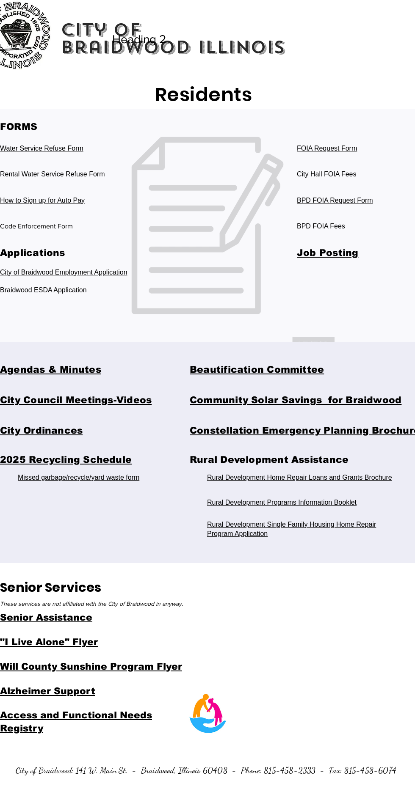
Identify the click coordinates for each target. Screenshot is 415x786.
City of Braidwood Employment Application (63, 272)
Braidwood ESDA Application (43, 290)
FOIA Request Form (327, 148)
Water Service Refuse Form (41, 148)
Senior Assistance (46, 617)
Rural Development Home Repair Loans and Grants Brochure (299, 477)
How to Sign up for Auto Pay (42, 200)
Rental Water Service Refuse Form (52, 174)
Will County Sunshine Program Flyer (91, 666)
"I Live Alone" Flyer (49, 642)
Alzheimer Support (47, 691)
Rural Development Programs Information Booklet (282, 502)
